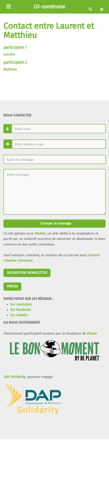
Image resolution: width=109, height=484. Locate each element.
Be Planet (89, 333)
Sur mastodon (21, 304)
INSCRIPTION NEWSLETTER (27, 273)
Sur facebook (20, 310)
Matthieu (10, 69)
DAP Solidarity (14, 377)
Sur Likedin (19, 315)
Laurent (9, 54)
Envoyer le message (55, 223)
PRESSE (12, 286)
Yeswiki (40, 233)
